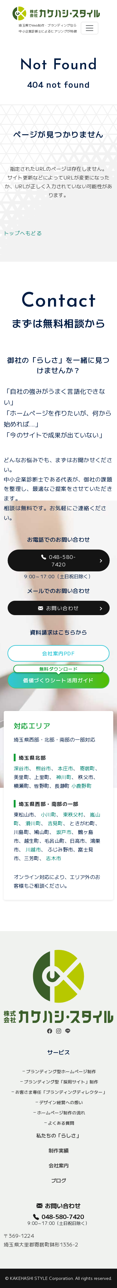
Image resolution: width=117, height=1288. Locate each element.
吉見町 (55, 823)
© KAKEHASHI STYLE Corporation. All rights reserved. (58, 1278)
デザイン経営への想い (61, 1102)
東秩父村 (73, 814)
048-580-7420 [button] (58, 560)
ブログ (58, 1180)
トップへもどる (23, 233)
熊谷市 (43, 768)
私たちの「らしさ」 (58, 1135)
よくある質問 (61, 1123)
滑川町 (33, 823)
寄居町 (87, 768)
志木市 (53, 858)
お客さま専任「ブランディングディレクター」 (61, 1092)
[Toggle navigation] (89, 28)
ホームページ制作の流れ (61, 1112)
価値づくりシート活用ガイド (58, 678)
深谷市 (21, 768)
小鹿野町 (81, 785)
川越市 (33, 849)
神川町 (63, 777)
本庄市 (65, 768)
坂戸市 (63, 832)
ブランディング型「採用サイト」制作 (61, 1081)
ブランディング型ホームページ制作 (61, 1071)
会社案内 (59, 1165)
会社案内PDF (58, 653)
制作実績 (59, 1150)
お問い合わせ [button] (58, 608)
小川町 (48, 814)
